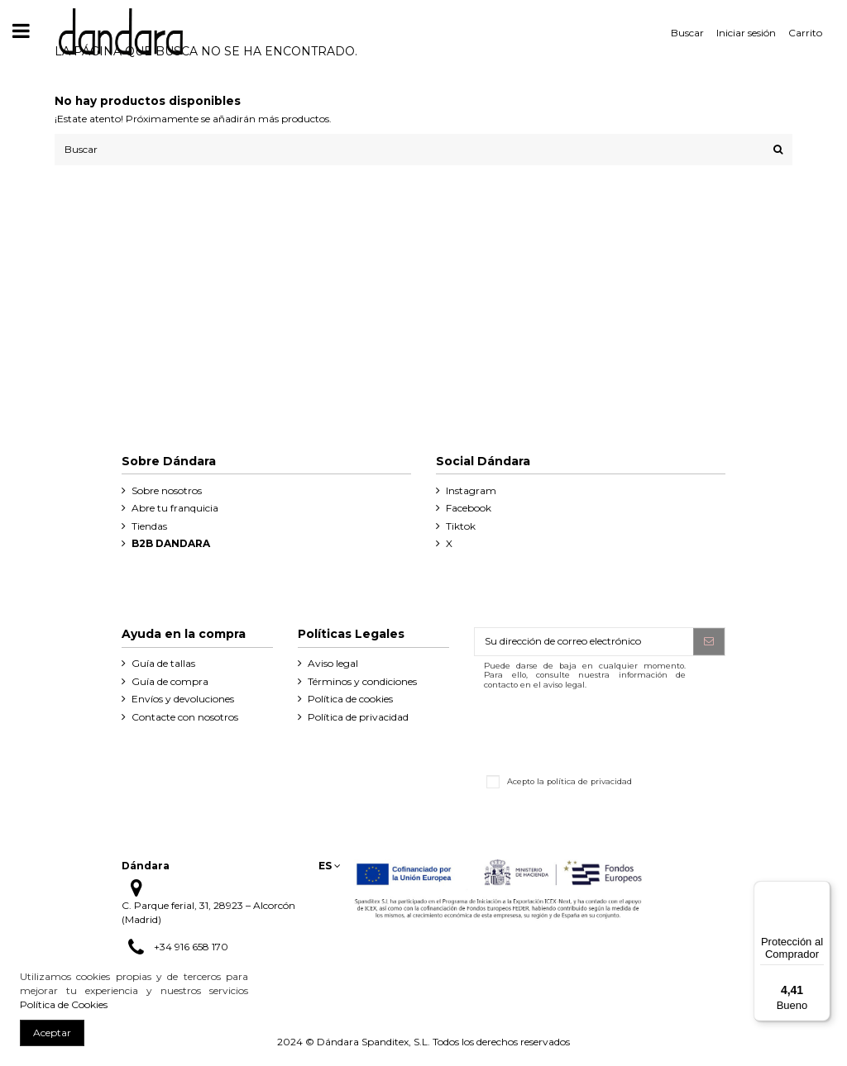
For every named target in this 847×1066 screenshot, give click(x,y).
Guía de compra (170, 681)
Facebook (468, 508)
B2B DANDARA (171, 543)
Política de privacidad (358, 717)
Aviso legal (333, 663)
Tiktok (461, 526)
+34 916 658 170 (191, 946)
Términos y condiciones (362, 681)
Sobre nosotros (167, 490)
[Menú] (820, 891)
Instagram (471, 490)
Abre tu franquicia (175, 508)
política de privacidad (589, 780)
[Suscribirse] (709, 641)
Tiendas (149, 526)
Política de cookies (350, 698)
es (329, 865)
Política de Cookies (64, 1004)
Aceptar (52, 1032)
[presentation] (599, 729)
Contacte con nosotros (185, 717)
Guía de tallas (163, 663)
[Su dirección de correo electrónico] (584, 641)
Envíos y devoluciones (183, 698)
